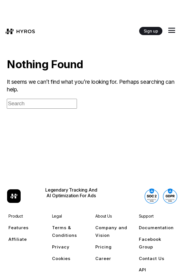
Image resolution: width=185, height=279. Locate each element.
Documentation (156, 227)
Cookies (61, 258)
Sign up (151, 31)
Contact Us (151, 258)
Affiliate (17, 239)
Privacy (61, 247)
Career (103, 258)
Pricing (103, 247)
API (142, 269)
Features (18, 227)
